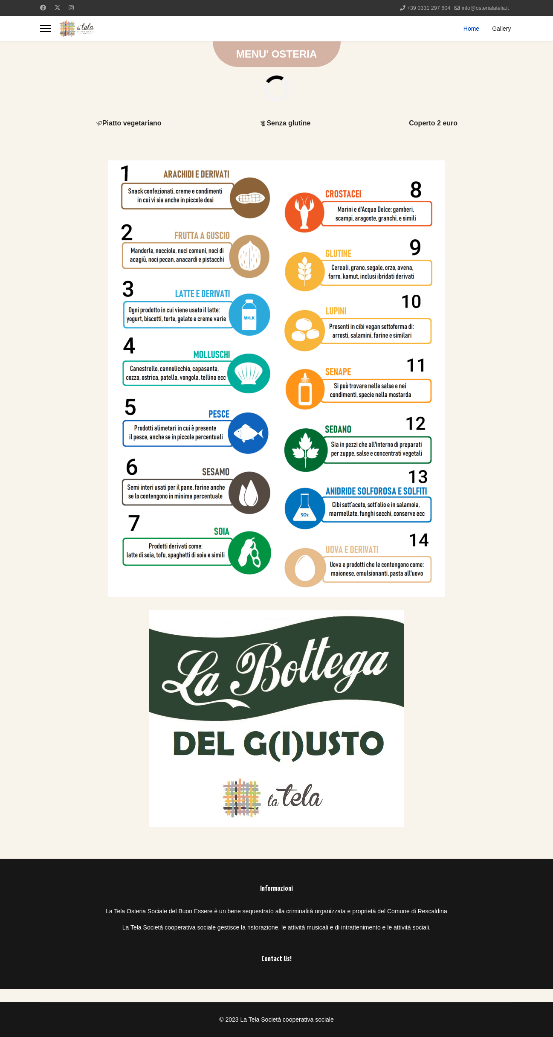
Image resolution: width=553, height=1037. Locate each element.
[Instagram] (71, 7)
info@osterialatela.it (485, 8)
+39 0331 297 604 (428, 8)
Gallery (501, 28)
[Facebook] (43, 7)
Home (471, 28)
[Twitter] (58, 7)
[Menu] (45, 28)
